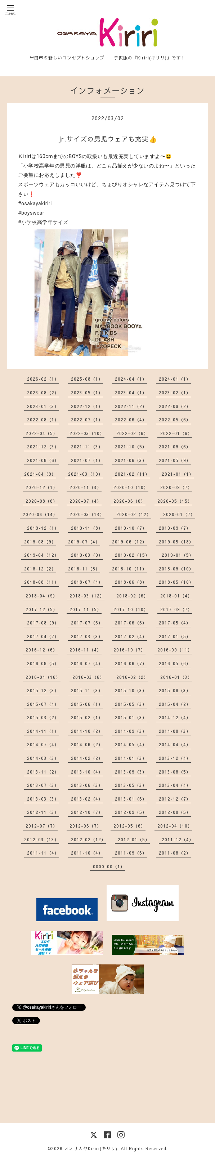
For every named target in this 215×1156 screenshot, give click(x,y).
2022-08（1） (43, 419)
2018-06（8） (131, 582)
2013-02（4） (87, 799)
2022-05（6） (175, 419)
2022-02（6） (132, 433)
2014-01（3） (131, 758)
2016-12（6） (42, 650)
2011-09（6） (131, 853)
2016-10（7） (129, 650)
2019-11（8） (87, 528)
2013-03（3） (43, 799)
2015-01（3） (131, 717)
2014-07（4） (43, 744)
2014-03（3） (43, 758)
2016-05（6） (175, 663)
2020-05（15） (174, 501)
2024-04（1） (131, 379)
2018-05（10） (176, 582)
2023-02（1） (175, 392)
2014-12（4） (175, 717)
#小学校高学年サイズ (43, 222)
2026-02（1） (43, 379)
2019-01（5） (178, 555)
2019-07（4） (84, 542)
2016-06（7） (131, 663)
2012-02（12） (88, 839)
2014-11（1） (43, 731)
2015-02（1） (87, 717)
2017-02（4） (131, 636)
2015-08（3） (175, 690)
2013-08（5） (175, 772)
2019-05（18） (176, 542)
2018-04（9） (42, 596)
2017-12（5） (42, 609)
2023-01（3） (43, 406)
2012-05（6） (129, 826)
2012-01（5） (134, 839)
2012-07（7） (42, 826)
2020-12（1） (42, 487)
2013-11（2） (43, 772)
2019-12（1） (43, 528)
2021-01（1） (178, 474)
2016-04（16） (43, 677)
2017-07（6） (87, 623)
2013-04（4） (175, 785)
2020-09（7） (176, 487)
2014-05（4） (131, 744)
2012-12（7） (175, 799)
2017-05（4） (175, 623)
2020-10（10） (130, 487)
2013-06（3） (87, 785)
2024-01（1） (175, 379)
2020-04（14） (40, 514)
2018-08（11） (41, 582)
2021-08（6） (43, 460)
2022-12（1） (87, 406)
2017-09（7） (176, 609)
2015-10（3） (131, 690)
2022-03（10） (87, 433)
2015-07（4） (43, 704)
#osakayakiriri (35, 203)
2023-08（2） (43, 392)
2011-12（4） (178, 839)
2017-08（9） (43, 623)
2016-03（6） (88, 677)
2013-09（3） (131, 772)
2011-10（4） (87, 853)
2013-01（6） (131, 799)
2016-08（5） (43, 663)
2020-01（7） (179, 514)
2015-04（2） (175, 704)
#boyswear (31, 213)
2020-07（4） (86, 501)
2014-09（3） (131, 731)
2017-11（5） (86, 609)
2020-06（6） (129, 501)
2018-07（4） (87, 582)
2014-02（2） (87, 758)
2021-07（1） (87, 460)
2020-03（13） (87, 514)
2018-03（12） (87, 596)
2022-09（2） (175, 406)
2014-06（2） (87, 744)
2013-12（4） (175, 758)
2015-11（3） (87, 690)
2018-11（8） (84, 569)
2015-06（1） (87, 704)
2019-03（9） (87, 555)
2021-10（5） (131, 446)
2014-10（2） (87, 731)
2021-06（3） (131, 460)
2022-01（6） (176, 433)
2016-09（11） (174, 650)
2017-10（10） (130, 609)
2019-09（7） (175, 528)
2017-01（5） (175, 636)
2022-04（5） (42, 433)
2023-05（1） (87, 392)
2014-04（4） (175, 744)
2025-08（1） (87, 379)
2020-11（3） (86, 487)
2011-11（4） (43, 853)
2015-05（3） (131, 704)
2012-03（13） (41, 839)
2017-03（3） (87, 636)
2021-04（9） (40, 474)
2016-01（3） (176, 677)
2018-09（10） (176, 569)
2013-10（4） (87, 772)
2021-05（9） (175, 460)
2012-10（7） (87, 812)
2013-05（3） (131, 785)
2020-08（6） (42, 501)
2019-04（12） (41, 555)
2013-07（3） (43, 785)
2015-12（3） (43, 690)
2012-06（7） (86, 826)
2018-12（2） (40, 569)
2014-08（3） (175, 731)
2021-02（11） (132, 474)
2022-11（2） (131, 406)
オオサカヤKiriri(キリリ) (90, 1148)
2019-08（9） (40, 542)
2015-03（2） (43, 717)
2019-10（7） (131, 528)
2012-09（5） (131, 812)
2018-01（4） (176, 596)
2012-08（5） (175, 812)
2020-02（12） (133, 514)
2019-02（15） (132, 555)
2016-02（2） (132, 677)
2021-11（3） (87, 446)
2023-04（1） (131, 392)
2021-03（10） (85, 474)
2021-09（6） (175, 446)
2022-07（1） (87, 419)
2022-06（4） (131, 419)
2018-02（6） (132, 596)
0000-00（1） (109, 866)
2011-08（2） (175, 853)
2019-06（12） (129, 542)
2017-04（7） (43, 636)
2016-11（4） (86, 650)
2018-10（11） (129, 569)
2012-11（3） (43, 812)
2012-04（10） (174, 826)
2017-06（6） (131, 623)
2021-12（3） (43, 446)
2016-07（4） (87, 663)
